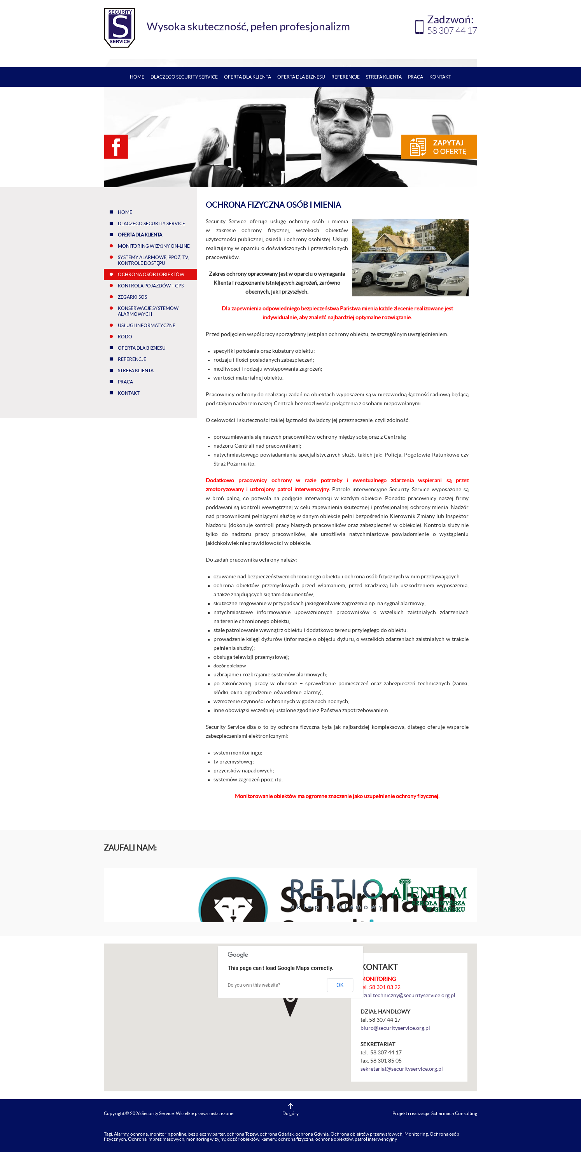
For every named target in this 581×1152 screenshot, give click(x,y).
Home (137, 76)
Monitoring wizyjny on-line (154, 246)
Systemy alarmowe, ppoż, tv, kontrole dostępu (153, 260)
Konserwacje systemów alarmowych (148, 311)
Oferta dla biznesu (301, 76)
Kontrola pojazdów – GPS (151, 285)
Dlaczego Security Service (184, 76)
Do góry (290, 1113)
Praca (415, 76)
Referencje (345, 76)
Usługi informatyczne (146, 325)
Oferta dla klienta (247, 76)
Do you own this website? (254, 985)
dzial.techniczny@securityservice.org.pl (407, 995)
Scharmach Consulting (454, 1113)
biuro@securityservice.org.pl (395, 1028)
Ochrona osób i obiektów (151, 274)
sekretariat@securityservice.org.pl (401, 1069)
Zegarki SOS (132, 296)
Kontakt (440, 76)
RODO (125, 336)
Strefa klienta (384, 76)
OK (339, 985)
